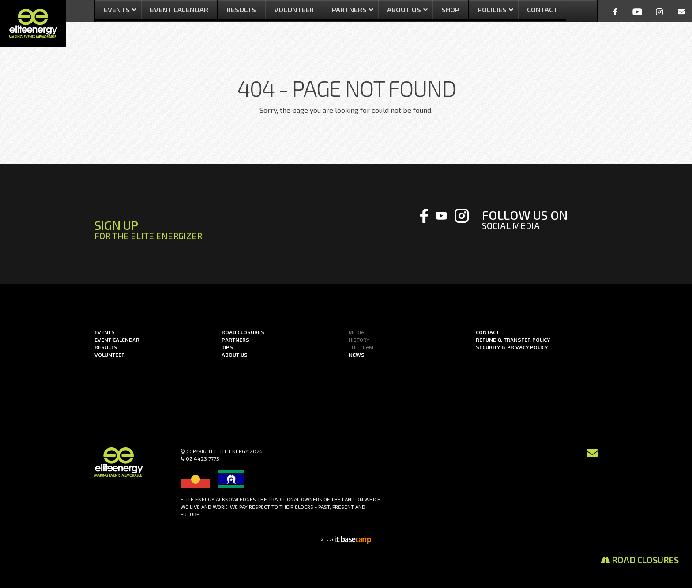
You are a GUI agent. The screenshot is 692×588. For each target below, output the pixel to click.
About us (235, 354)
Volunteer (109, 354)
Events (104, 332)
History (359, 339)
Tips (227, 347)
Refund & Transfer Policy (513, 339)
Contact (487, 332)
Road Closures (640, 559)
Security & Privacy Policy (512, 347)
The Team (361, 347)
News (357, 354)
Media (356, 332)
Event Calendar (116, 339)
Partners (235, 339)
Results (105, 347)
